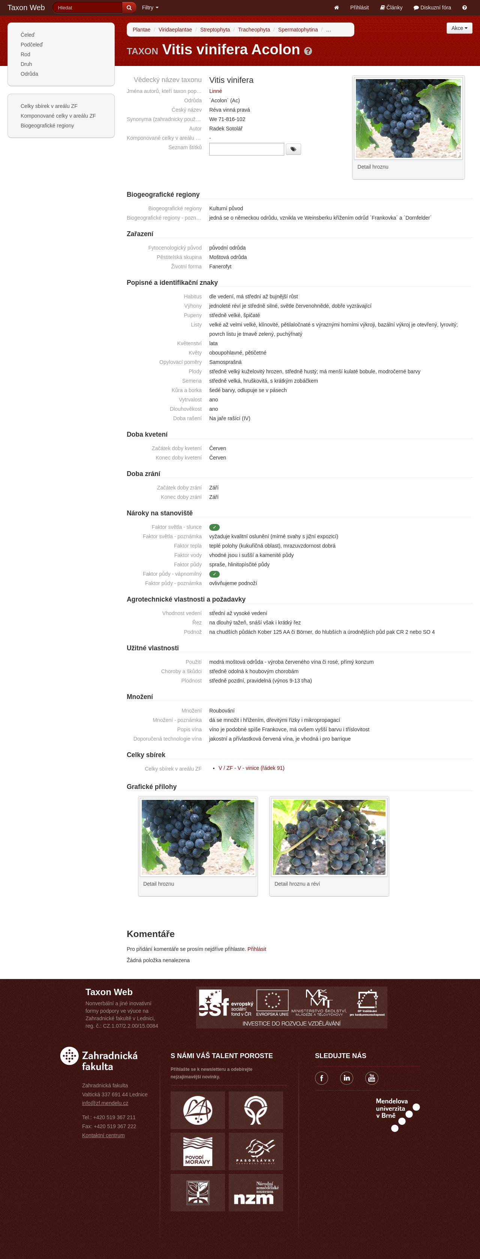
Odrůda (29, 74)
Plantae (141, 30)
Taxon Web (26, 7)
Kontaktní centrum (103, 1134)
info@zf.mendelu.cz (105, 1102)
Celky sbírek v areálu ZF (49, 106)
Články (391, 7)
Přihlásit (359, 7)
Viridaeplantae (175, 30)
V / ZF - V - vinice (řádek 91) (252, 767)
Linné (215, 91)
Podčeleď (32, 45)
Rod (25, 54)
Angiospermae (343, 30)
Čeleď (27, 35)
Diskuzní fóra (432, 7)
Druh (26, 64)
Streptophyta (215, 30)
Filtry (150, 7)
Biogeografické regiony (47, 126)
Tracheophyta (254, 30)
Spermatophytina (298, 30)
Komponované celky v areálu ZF (58, 116)
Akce (460, 28)
